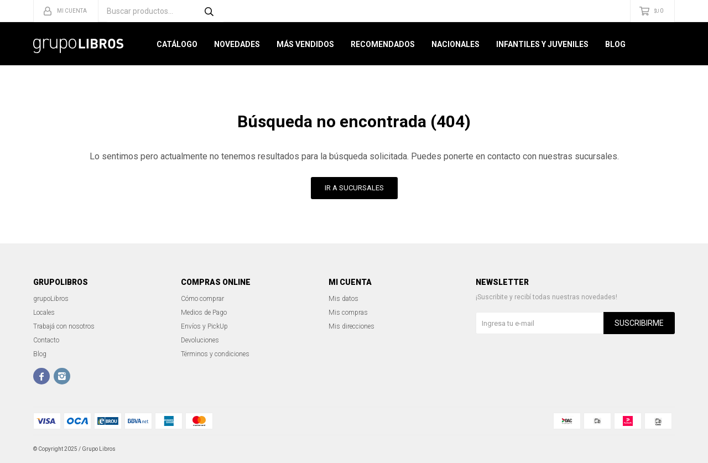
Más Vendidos (305, 44)
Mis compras (348, 312)
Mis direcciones (351, 326)
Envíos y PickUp (204, 326)
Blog (615, 44)
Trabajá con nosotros (64, 326)
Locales (44, 312)
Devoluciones (200, 340)
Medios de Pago (204, 312)
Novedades (237, 44)
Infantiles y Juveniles (542, 44)
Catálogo (177, 44)
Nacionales (455, 44)
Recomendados (383, 44)
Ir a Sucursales (354, 188)
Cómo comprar (202, 299)
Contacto (46, 340)
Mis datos (343, 299)
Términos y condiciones (215, 354)
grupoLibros (51, 299)
